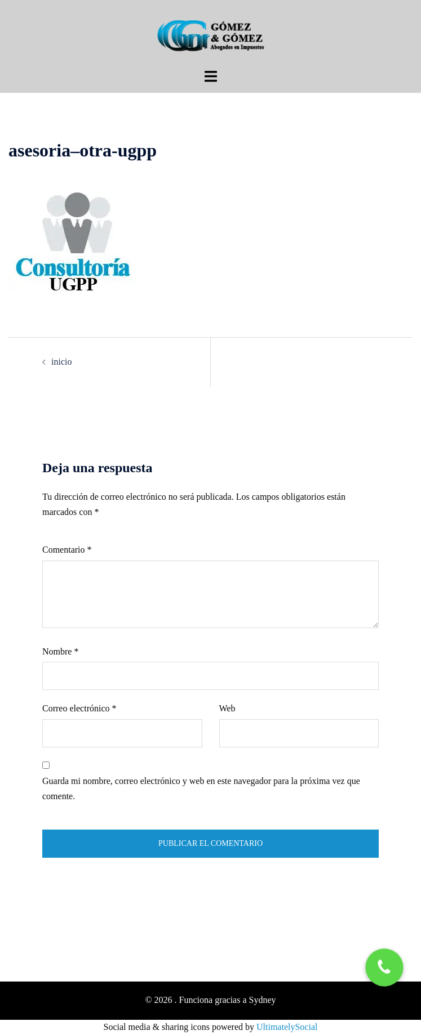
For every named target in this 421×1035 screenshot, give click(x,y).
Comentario (67, 549)
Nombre (60, 651)
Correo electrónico (79, 708)
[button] (384, 967)
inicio (61, 361)
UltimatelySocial (286, 1027)
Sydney (262, 1000)
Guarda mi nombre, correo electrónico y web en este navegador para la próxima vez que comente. (201, 788)
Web (227, 708)
